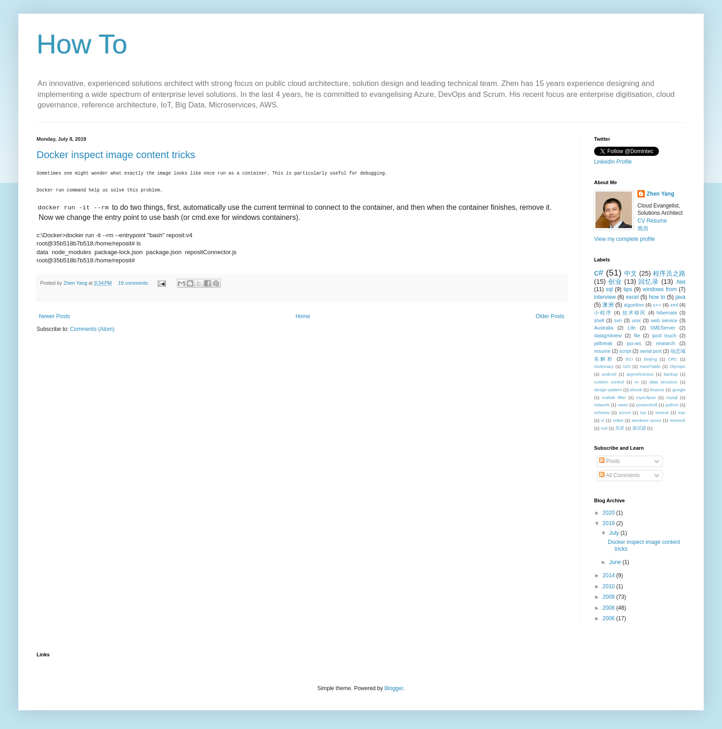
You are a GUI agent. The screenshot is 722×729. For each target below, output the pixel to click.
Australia (603, 327)
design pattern (608, 389)
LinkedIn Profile (613, 162)
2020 (609, 513)
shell (599, 320)
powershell (646, 404)
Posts (609, 461)
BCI (629, 359)
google (678, 389)
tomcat (662, 412)
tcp (643, 412)
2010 (609, 586)
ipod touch (664, 335)
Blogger (393, 688)
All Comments (619, 475)
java (680, 297)
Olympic (677, 366)
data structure (663, 381)
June (615, 562)
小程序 (603, 312)
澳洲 (608, 305)
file (637, 335)
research (665, 343)
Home (303, 316)
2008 (609, 608)
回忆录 (648, 281)
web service (664, 320)
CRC (672, 359)
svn (618, 320)
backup (671, 374)
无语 (619, 428)
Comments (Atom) (92, 329)
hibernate (667, 312)
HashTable (650, 366)
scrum (625, 412)
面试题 (639, 428)
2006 (609, 618)
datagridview (608, 335)
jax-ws (634, 343)
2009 (609, 597)
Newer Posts (54, 316)
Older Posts (550, 316)
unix (636, 320)
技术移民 (634, 312)
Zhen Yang (660, 194)
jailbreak (603, 343)
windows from (660, 289)
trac (681, 412)
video (618, 420)
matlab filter (614, 397)
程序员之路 (669, 273)
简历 (642, 228)
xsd (603, 428)
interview (605, 297)
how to (657, 297)
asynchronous (640, 374)
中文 (630, 273)
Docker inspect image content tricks (116, 154)
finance (657, 389)
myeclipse (646, 397)
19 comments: (134, 283)
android (609, 374)
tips (627, 289)
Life (632, 327)
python (672, 404)
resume (602, 351)
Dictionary (604, 366)
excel (632, 297)
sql (609, 289)
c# (598, 272)
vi (602, 420)
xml (674, 305)
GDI (627, 366)
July (615, 533)
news (623, 404)
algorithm (634, 305)
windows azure (646, 420)
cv (636, 381)
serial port (650, 351)
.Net (680, 282)
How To (82, 44)
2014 (609, 575)
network (602, 404)
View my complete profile (624, 239)
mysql (672, 397)
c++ (657, 305)
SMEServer (662, 327)
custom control (609, 381)
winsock (677, 420)
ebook (636, 389)
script (625, 351)
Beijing (650, 359)
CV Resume (652, 221)
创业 (615, 281)
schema (602, 412)
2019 (609, 523)
